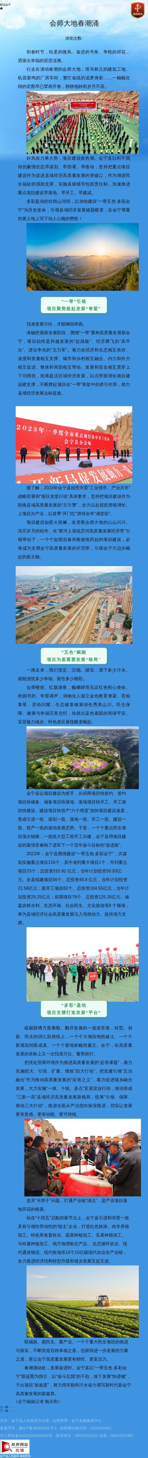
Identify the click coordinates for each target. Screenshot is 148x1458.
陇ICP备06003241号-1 (38, 1428)
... (12, 1406)
